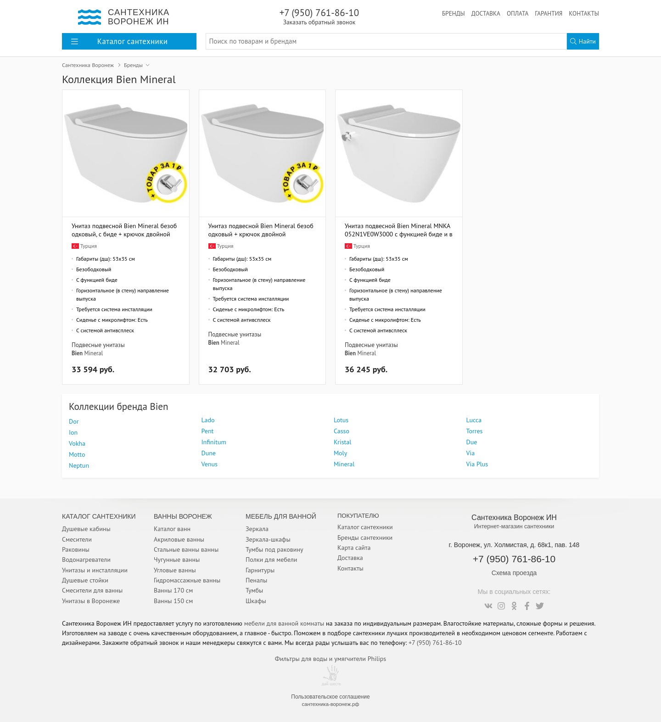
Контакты (584, 13)
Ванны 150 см (173, 601)
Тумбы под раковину (274, 549)
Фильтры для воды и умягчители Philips (330, 659)
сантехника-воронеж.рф (330, 704)
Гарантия (548, 13)
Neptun (79, 465)
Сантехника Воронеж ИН (514, 517)
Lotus (341, 420)
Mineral (93, 353)
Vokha (77, 443)
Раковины (76, 549)
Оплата (517, 13)
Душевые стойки (85, 580)
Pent (208, 431)
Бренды (453, 13)
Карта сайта (354, 547)
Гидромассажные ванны (187, 580)
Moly (340, 453)
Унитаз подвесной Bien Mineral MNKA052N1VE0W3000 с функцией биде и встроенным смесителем (399, 230)
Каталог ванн (172, 529)
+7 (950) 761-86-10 (319, 16)
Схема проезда (514, 572)
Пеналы (256, 580)
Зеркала (257, 529)
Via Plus (477, 464)
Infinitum (214, 442)
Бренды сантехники (364, 537)
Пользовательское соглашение (330, 697)
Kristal (342, 442)
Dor (73, 421)
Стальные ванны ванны (186, 549)
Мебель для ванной (281, 516)
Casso (341, 431)
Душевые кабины (86, 529)
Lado (208, 420)
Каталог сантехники (365, 527)
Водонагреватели (86, 559)
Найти (583, 41)
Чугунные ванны (177, 559)
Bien (77, 353)
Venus (210, 464)
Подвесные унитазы (98, 345)
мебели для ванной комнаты (284, 623)
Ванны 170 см (173, 590)
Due (471, 442)
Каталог (119, 41)
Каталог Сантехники (99, 516)
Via (470, 453)
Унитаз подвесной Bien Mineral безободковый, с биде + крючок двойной (124, 230)
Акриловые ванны (179, 539)
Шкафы (256, 601)
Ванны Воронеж (183, 516)
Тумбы (254, 590)
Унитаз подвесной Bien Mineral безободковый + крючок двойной (261, 230)
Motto (77, 454)
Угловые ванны (175, 570)
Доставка (485, 13)
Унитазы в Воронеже (91, 601)
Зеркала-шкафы (268, 539)
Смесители (77, 539)
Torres (474, 431)
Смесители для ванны (92, 590)
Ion (73, 432)
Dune (209, 453)
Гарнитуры (260, 570)
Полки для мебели (271, 559)
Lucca (474, 420)
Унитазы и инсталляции (95, 570)
